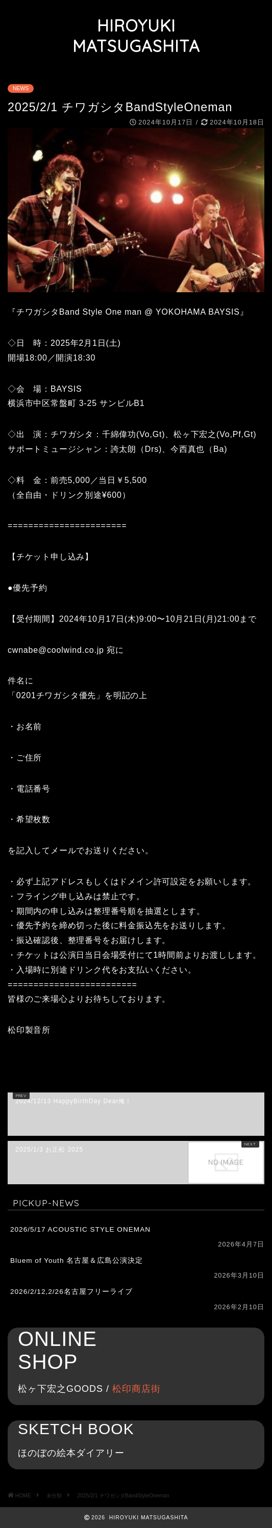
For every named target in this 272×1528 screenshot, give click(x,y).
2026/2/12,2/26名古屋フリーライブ (71, 1291)
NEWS (21, 88)
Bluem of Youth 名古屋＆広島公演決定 (76, 1260)
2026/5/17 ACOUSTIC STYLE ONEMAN (80, 1229)
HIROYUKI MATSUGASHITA (136, 35)
